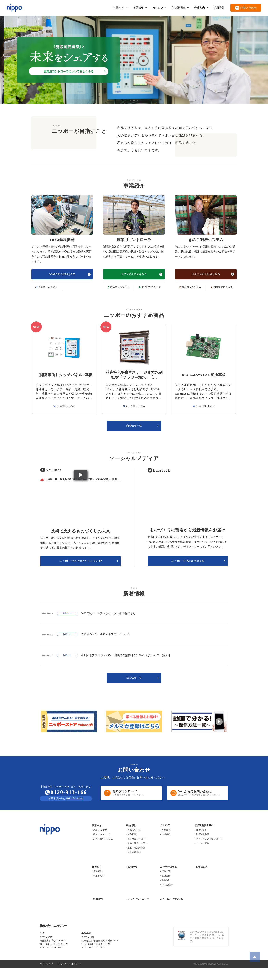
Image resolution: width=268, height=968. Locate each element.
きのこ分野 (167, 884)
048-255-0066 (74, 798)
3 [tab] (137, 100)
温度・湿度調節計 (136, 847)
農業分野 (166, 880)
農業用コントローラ (137, 838)
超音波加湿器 (134, 852)
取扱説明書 (201, 830)
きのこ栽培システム (103, 838)
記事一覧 (166, 871)
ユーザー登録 (202, 843)
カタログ (166, 830)
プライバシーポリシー (69, 964)
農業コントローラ (102, 834)
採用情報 (218, 7)
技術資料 (166, 834)
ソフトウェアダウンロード (209, 838)
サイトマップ (46, 964)
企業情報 (97, 871)
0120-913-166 (69, 792)
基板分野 (166, 875)
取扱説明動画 (202, 834)
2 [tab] (134, 100)
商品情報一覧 (134, 830)
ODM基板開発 (100, 830)
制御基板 (131, 834)
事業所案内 (98, 875)
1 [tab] (130, 100)
